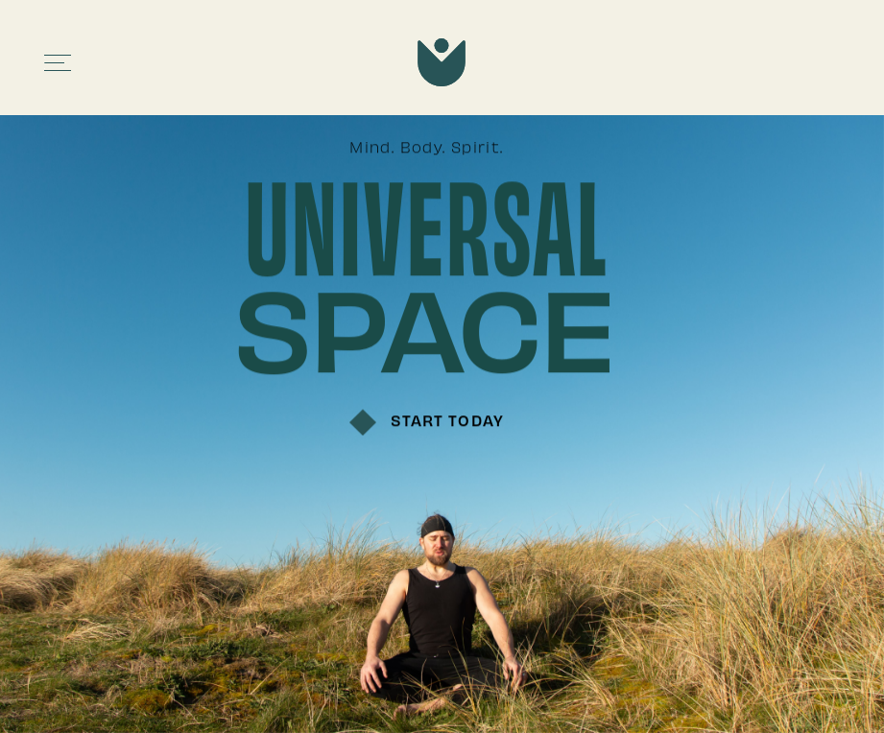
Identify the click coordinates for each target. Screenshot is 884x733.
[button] (58, 63)
